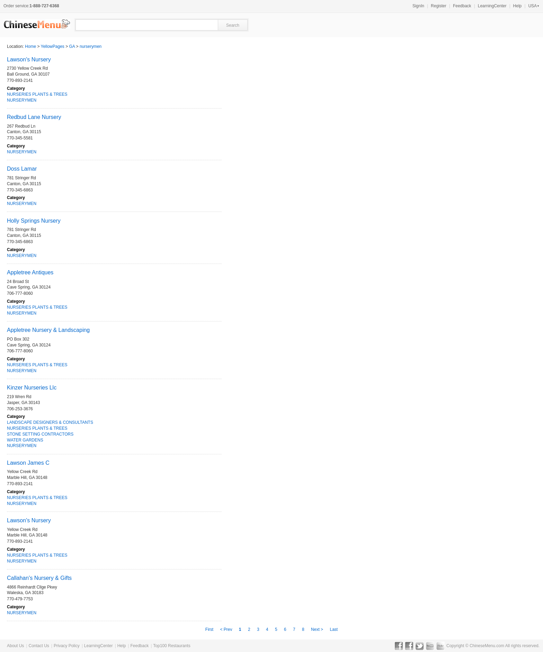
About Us (15, 645)
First (209, 629)
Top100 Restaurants (171, 645)
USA (534, 5)
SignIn (418, 5)
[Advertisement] (460, 238)
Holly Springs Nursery (34, 221)
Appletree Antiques (30, 272)
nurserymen (90, 46)
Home (30, 46)
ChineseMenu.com (487, 645)
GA (72, 46)
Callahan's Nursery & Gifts (39, 578)
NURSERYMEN (21, 100)
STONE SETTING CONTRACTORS (40, 434)
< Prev (226, 629)
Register (438, 5)
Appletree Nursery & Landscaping (48, 330)
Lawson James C (28, 463)
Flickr (440, 646)
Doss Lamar (22, 169)
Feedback (462, 5)
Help (517, 5)
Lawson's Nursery (29, 59)
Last (334, 629)
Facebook (398, 646)
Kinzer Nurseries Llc (31, 388)
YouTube (430, 646)
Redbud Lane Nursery (34, 117)
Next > (317, 629)
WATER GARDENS (25, 440)
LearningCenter (492, 5)
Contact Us (38, 645)
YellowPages (52, 46)
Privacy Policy (67, 645)
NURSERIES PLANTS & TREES (37, 94)
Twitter (419, 646)
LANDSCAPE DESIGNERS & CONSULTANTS (50, 422)
